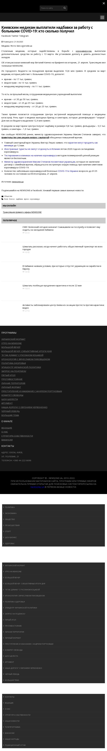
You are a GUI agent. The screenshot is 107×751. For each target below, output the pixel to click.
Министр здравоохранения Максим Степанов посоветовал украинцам (39, 161)
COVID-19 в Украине (68, 171)
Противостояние (11, 379)
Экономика (10, 513)
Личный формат (11, 387)
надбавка (19, 199)
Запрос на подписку (13, 371)
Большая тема (10, 415)
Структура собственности (17, 435)
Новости (9, 501)
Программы (10, 559)
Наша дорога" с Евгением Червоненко (24, 407)
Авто (7, 554)
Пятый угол (8, 375)
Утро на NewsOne (11, 343)
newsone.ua (17, 181)
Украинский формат (13, 339)
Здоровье (9, 543)
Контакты (9, 697)
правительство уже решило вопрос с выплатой (25, 137)
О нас (4, 431)
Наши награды (12, 739)
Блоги (7, 685)
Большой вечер (10, 347)
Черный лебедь (10, 411)
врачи (26, 199)
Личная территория (13, 383)
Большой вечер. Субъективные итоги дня (26, 351)
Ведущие (6, 427)
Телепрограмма (12, 727)
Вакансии (7, 439)
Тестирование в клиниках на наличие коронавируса (30, 155)
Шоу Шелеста (9, 399)
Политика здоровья (13, 363)
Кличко (12, 199)
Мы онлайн (9, 205)
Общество (8, 196)
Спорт (8, 531)
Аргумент (7, 403)
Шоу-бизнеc (11, 537)
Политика (10, 507)
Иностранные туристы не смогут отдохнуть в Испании (32, 149)
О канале (9, 691)
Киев (6, 199)
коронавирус (35, 199)
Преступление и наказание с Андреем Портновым (31, 391)
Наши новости (12, 721)
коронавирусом (83, 51)
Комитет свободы (12, 395)
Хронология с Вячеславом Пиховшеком (25, 359)
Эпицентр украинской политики (21, 367)
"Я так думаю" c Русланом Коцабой (22, 355)
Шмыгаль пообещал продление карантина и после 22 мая (52, 285)
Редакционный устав (15, 745)
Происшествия (12, 525)
